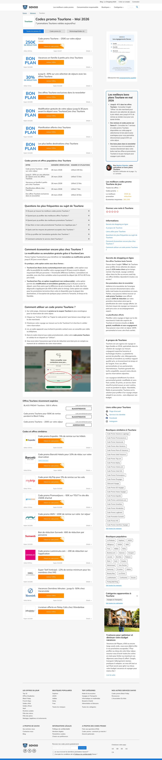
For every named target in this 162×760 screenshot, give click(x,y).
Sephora (121, 540)
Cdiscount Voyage (113, 483)
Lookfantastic (111, 578)
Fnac (108, 549)
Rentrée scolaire (28, 711)
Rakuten (128, 557)
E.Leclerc (120, 569)
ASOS (130, 540)
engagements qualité (128, 78)
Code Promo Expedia (114, 496)
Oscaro (133, 578)
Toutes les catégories (89, 707)
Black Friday (27, 698)
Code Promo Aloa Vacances (116, 446)
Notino (129, 569)
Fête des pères (28, 716)
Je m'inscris (82, 748)
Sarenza (121, 553)
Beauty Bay (111, 573)
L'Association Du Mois (119, 698)
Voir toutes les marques (114, 528)
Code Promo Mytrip (113, 463)
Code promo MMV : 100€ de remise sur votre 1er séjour (64, 514)
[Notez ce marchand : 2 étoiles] (109, 212)
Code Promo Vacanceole (115, 442)
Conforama (123, 578)
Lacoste (109, 557)
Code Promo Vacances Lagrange (118, 434)
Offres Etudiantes (28, 696)
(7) (33, 31)
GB (117, 749)
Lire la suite (110, 675)
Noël (24, 708)
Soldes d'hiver (27, 706)
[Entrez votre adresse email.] (65, 747)
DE (122, 749)
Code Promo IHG (112, 521)
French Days (27, 701)
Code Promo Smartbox (114, 504)
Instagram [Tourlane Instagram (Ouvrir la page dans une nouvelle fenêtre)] (111, 421)
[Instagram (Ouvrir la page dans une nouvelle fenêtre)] (34, 751)
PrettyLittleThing (112, 582)
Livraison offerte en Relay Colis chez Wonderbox (61, 607)
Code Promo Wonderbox (115, 508)
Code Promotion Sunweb (115, 516)
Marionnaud (111, 565)
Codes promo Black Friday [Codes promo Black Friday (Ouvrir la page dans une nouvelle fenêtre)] (120, 693)
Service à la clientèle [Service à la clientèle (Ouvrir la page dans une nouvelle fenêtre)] (115, 415)
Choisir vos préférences (60, 736)
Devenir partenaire (88, 734)
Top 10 (25, 693)
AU (126, 749)
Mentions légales (58, 731)
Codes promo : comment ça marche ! (94, 731)
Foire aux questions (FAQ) (90, 729)
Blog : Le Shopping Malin (108, 2)
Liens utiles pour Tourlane (116, 231)
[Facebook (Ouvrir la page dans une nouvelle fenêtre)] (25, 751)
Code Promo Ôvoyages (114, 479)
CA (113, 752)
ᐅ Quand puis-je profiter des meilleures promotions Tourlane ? (49, 220)
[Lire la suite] (136, 596)
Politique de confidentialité (61, 729)
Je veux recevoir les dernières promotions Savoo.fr (71, 752)
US (113, 749)
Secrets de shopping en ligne (117, 224)
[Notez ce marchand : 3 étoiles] (112, 212)
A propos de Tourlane (114, 228)
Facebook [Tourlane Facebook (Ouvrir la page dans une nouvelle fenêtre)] (111, 418)
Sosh (115, 561)
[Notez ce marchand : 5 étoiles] (117, 212)
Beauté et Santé (87, 701)
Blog (24, 734)
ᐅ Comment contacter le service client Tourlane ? (44, 239)
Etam (108, 561)
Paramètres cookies (59, 734)
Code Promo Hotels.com (115, 467)
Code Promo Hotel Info (114, 471)
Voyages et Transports (114, 600)
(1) (55, 31)
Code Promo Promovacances (116, 438)
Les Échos (122, 573)
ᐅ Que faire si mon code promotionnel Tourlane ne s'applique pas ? (51, 225)
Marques (33, 13)
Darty (124, 549)
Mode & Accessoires (88, 693)
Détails (89, 51)
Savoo (25, 13)
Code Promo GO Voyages (115, 488)
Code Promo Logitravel (114, 512)
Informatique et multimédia (91, 698)
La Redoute (111, 540)
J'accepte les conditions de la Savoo (75, 754)
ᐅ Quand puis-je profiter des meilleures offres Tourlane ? (47, 216)
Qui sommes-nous (29, 729)
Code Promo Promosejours (116, 475)
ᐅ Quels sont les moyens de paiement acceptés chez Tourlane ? (50, 230)
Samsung (110, 569)
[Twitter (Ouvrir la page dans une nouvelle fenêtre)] (29, 751)
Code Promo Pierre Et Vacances (117, 450)
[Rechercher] (132, 7)
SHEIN (120, 544)
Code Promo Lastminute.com (116, 500)
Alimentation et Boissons (90, 703)
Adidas (116, 549)
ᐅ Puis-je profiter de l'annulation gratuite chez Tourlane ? (47, 234)
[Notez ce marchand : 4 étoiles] (115, 212)
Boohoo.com (111, 553)
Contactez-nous (28, 731)
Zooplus (123, 561)
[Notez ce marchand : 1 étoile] (107, 212)
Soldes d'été (27, 703)
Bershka (119, 557)
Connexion (135, 2)
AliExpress (110, 544)
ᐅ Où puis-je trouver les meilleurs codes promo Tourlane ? (48, 211)
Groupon (131, 553)
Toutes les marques (58, 707)
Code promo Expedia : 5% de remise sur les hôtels (61, 436)
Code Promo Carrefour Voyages (117, 525)
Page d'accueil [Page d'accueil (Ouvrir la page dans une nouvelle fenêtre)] (113, 411)
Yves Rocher (123, 565)
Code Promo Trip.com (114, 459)
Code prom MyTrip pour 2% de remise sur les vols (61, 477)
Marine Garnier (122, 165)
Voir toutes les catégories (114, 603)
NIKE (127, 544)
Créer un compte (124, 2)
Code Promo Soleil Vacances (116, 454)
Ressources (115, 696)
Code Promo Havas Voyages (116, 492)
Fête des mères (28, 713)
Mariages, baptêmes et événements (34, 718)
